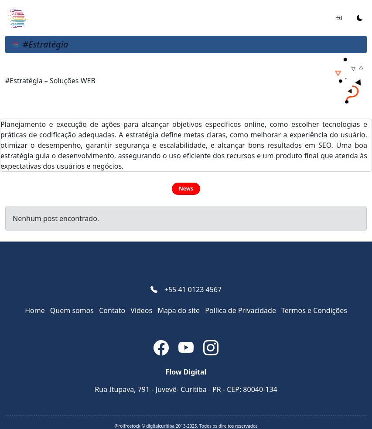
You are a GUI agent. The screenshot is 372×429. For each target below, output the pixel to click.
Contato (112, 310)
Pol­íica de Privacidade (240, 310)
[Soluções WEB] (16, 18)
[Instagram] (210, 349)
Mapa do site (178, 310)
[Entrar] (339, 18)
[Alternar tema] (360, 18)
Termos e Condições (314, 310)
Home (35, 310)
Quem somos (72, 310)
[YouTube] (187, 349)
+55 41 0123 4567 (193, 289)
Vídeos (141, 310)
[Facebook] (162, 349)
